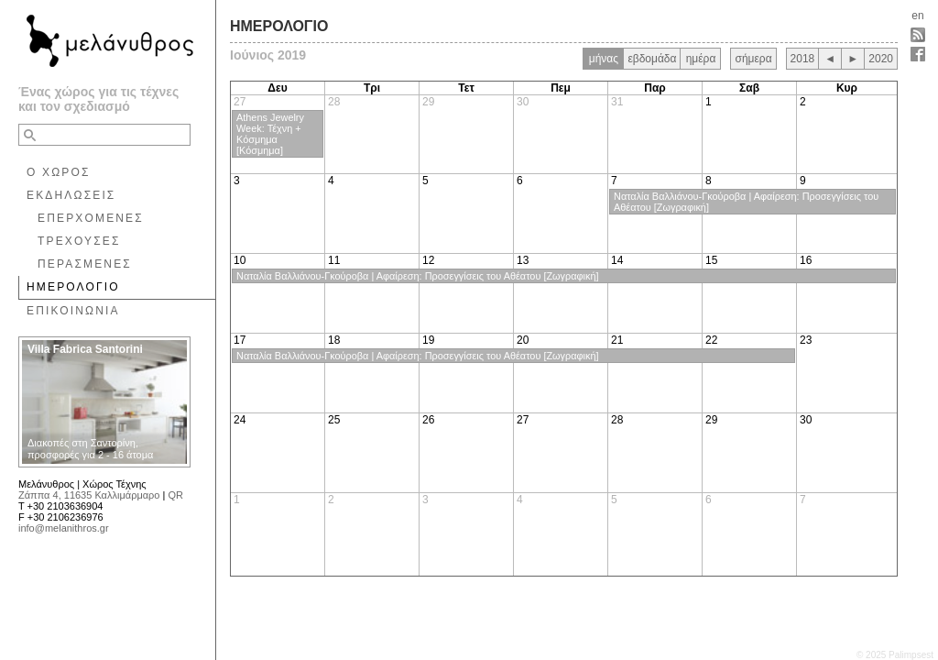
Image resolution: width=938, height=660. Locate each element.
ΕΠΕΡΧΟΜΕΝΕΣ (91, 218)
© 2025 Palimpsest (894, 655)
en (917, 15)
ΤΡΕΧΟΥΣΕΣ (79, 241)
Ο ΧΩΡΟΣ (59, 172)
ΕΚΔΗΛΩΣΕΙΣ (71, 195)
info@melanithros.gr (63, 528)
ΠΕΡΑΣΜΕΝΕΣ (85, 264)
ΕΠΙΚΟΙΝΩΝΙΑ (73, 310)
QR (175, 495)
